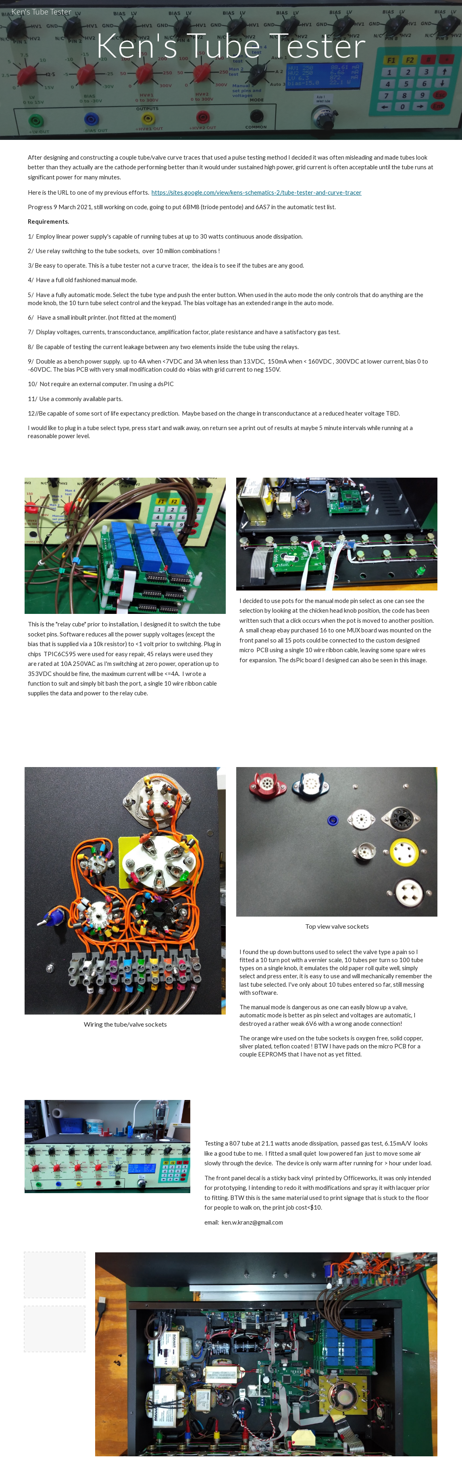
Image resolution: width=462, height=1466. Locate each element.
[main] (231, 70)
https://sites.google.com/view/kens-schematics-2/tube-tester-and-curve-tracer (257, 192)
